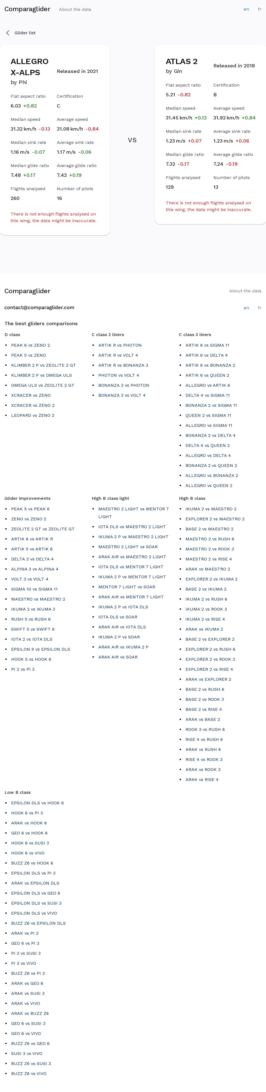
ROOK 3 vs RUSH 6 (205, 729)
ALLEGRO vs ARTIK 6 (208, 385)
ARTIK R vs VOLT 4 (118, 355)
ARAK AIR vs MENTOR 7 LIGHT (131, 596)
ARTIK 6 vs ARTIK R (32, 539)
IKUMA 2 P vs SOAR (119, 637)
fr (260, 9)
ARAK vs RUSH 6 (203, 749)
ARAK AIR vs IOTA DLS (122, 627)
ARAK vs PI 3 (24, 933)
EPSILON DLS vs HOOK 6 (37, 802)
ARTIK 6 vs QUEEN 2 (207, 375)
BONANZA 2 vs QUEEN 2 (211, 465)
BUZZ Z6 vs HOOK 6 (32, 863)
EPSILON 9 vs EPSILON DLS (40, 649)
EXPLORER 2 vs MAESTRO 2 (215, 518)
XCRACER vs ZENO (31, 395)
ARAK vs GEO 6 (27, 983)
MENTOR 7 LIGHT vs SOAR (126, 586)
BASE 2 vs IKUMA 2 (206, 589)
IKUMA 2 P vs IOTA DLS (123, 606)
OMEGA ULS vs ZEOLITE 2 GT (42, 385)
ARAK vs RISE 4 (202, 779)
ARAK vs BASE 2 (203, 719)
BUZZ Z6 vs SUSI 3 (31, 1063)
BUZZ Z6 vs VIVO (29, 1073)
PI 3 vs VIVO (23, 963)
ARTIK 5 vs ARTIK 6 (32, 549)
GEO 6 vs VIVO (26, 1033)
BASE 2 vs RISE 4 (204, 709)
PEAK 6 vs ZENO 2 (30, 345)
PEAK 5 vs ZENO (28, 355)
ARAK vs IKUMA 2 (204, 629)
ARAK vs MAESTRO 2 (208, 569)
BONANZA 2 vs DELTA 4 (211, 435)
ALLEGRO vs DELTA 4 (208, 455)
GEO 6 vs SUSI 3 (28, 1023)
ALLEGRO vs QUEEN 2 (209, 485)
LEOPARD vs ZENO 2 (32, 415)
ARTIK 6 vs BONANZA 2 (210, 365)
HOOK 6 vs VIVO (28, 853)
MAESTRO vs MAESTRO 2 (38, 599)
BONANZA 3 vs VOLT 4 (122, 395)
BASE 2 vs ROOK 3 (205, 699)
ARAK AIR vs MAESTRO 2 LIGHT (132, 556)
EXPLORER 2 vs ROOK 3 (210, 659)
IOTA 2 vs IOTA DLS (31, 639)
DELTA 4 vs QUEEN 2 (208, 445)
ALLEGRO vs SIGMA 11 (209, 425)
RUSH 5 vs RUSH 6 (31, 619)
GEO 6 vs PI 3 (25, 943)
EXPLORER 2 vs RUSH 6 (210, 649)
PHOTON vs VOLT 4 (118, 375)
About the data (75, 9)
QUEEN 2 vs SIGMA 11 (208, 415)
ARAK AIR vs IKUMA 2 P (123, 647)
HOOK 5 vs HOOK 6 (31, 659)
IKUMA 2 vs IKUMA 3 (33, 609)
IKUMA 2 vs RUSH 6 (206, 599)
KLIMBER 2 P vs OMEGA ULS (41, 375)
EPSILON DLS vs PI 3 (33, 873)
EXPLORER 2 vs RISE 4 (209, 669)
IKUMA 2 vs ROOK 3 (206, 609)
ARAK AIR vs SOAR (118, 657)
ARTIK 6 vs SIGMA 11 (207, 345)
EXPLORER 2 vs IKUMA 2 (212, 579)
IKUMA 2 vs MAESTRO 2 (211, 508)
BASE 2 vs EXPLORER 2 (210, 639)
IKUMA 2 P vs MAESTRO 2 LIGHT (133, 536)
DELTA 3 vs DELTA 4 (32, 559)
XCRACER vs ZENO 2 (33, 405)
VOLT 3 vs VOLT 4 (29, 579)
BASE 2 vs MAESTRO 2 (209, 529)
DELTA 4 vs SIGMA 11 (208, 395)
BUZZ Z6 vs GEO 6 (30, 1043)
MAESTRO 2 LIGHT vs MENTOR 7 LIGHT (133, 512)
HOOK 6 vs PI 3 (27, 813)
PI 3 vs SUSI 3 (26, 953)
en (246, 9)
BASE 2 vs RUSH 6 (205, 689)
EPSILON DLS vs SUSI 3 (36, 903)
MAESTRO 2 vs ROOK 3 (210, 549)
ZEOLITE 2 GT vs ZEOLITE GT (43, 529)
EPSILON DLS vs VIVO (34, 913)
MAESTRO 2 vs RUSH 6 (210, 539)
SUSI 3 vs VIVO (26, 1053)
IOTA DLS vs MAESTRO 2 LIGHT (132, 526)
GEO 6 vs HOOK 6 (29, 833)
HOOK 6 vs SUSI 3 (30, 843)
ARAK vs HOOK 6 (29, 823)
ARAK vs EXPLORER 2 (208, 679)
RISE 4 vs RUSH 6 (204, 739)
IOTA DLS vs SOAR (117, 617)
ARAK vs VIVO (25, 1003)
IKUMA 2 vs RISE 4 (205, 619)
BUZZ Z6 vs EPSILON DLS (38, 923)
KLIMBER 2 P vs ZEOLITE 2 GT (43, 365)
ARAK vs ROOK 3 (203, 769)
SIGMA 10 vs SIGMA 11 (34, 589)
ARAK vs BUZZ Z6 (30, 1013)
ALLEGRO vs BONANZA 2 (212, 475)
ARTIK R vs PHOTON (120, 345)
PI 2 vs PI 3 (23, 669)
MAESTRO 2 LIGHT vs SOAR (128, 546)
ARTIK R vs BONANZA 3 (123, 365)
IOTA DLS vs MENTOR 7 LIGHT (130, 566)
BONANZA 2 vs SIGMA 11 (211, 405)
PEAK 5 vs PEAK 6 (30, 508)
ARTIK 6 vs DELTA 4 (207, 355)
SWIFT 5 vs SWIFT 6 (33, 629)
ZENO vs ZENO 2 (28, 518)
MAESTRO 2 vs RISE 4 (209, 559)
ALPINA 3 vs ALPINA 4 (34, 569)
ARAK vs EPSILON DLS (35, 883)
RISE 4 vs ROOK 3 (204, 759)
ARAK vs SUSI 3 (28, 993)
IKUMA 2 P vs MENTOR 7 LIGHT (132, 576)
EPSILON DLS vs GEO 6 (35, 893)
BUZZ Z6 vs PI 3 (28, 973)
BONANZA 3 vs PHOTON (123, 385)
